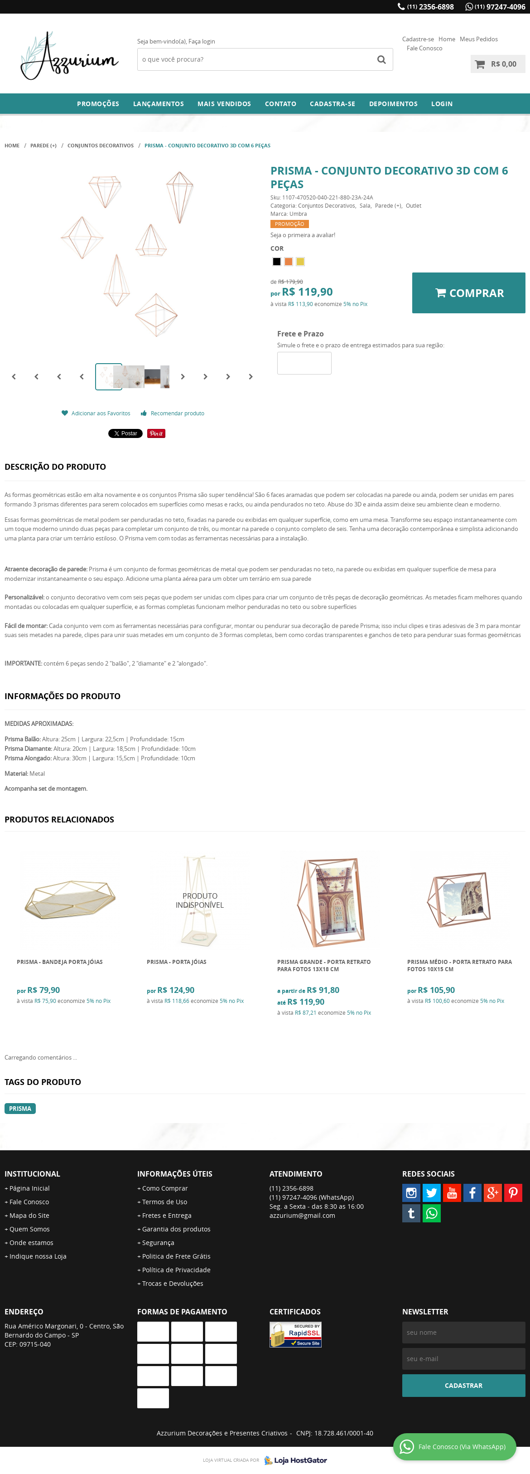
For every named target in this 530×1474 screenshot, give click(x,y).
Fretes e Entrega (167, 1215)
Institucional (32, 1174)
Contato (281, 103)
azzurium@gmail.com (302, 1215)
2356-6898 (430, 7)
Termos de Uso (164, 1201)
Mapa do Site (29, 1215)
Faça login (201, 41)
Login (442, 103)
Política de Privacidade (176, 1269)
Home (446, 39)
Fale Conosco (425, 48)
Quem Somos (30, 1229)
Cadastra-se (333, 103)
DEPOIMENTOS (393, 103)
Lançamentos (158, 103)
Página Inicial (30, 1188)
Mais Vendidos (224, 103)
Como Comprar (165, 1188)
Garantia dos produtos (176, 1229)
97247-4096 (500, 7)
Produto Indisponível (200, 900)
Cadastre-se (418, 39)
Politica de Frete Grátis (176, 1256)
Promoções (98, 103)
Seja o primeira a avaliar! (302, 235)
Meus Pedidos (479, 39)
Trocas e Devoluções (172, 1283)
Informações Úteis (174, 1174)
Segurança (158, 1242)
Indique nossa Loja (38, 1256)
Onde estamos (31, 1242)
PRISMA (20, 1108)
